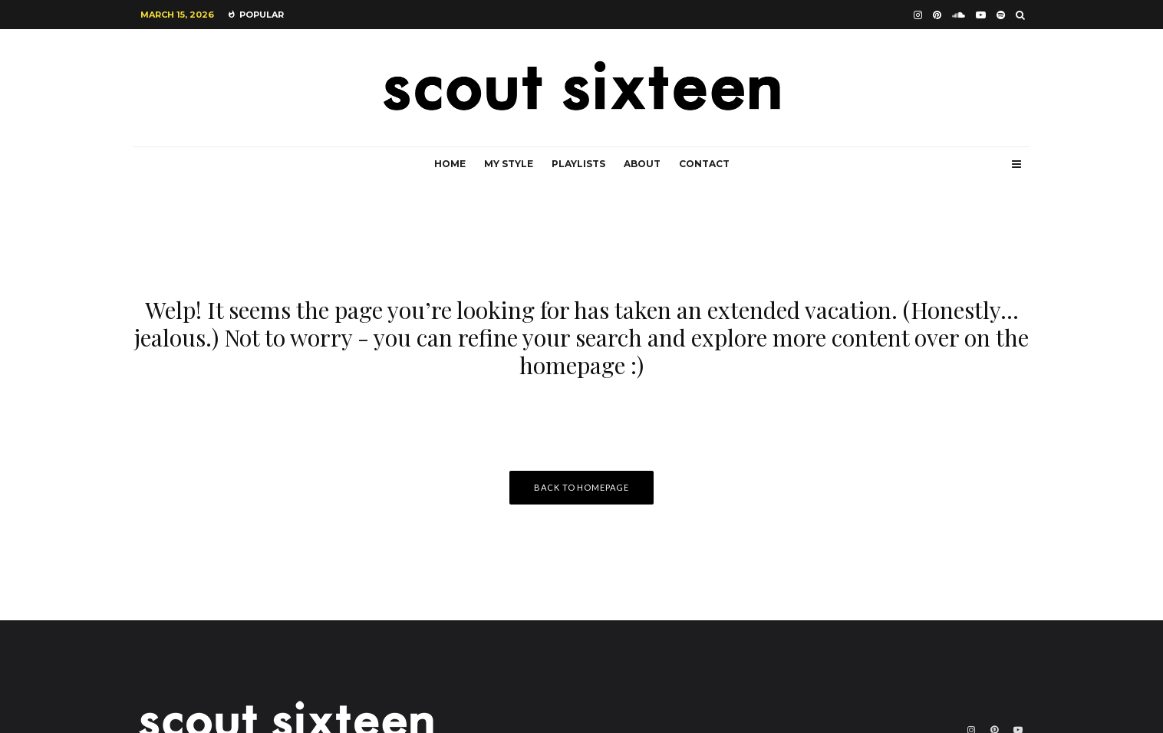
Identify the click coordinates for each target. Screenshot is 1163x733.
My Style (508, 163)
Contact (704, 163)
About (642, 163)
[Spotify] (1000, 15)
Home (450, 163)
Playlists (578, 163)
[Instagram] (917, 15)
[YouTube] (980, 15)
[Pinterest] (937, 15)
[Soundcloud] (958, 15)
